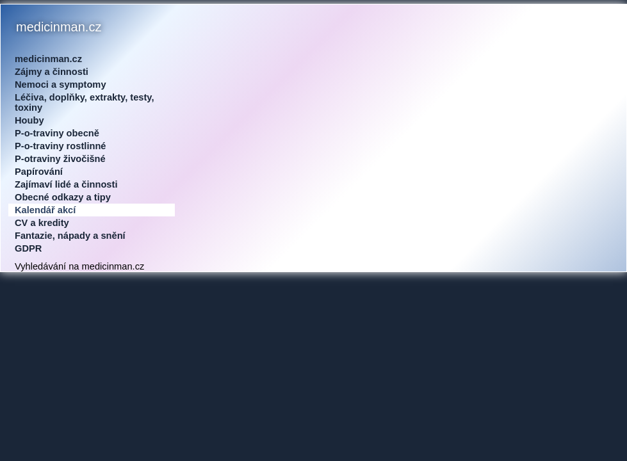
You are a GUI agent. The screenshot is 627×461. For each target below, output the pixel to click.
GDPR (28, 248)
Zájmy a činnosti (51, 72)
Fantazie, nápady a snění (70, 235)
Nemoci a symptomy (60, 84)
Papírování (39, 171)
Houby (29, 120)
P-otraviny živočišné (60, 159)
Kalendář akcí (45, 210)
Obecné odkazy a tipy (63, 197)
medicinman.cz (48, 59)
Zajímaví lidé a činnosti (66, 184)
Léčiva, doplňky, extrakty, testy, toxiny (84, 102)
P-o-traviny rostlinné (60, 146)
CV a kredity (42, 223)
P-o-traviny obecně (57, 133)
